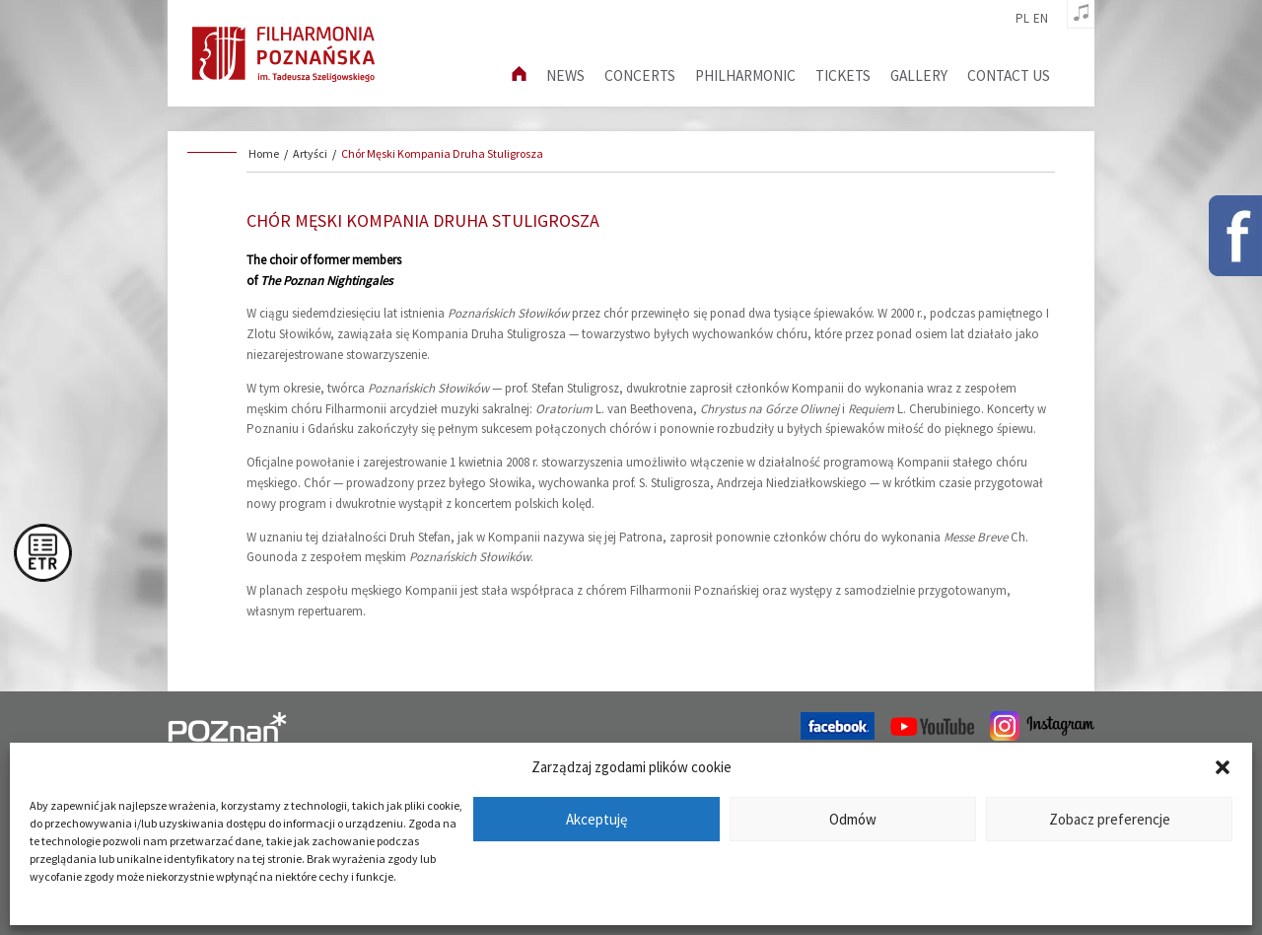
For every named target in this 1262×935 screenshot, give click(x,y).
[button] (1222, 767)
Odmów (852, 819)
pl (1022, 19)
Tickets (843, 75)
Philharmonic (745, 75)
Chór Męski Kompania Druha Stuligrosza (442, 153)
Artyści (310, 153)
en (1040, 19)
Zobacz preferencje (1109, 819)
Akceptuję (596, 819)
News (565, 75)
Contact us (1008, 75)
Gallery (918, 75)
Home (263, 153)
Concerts (639, 75)
